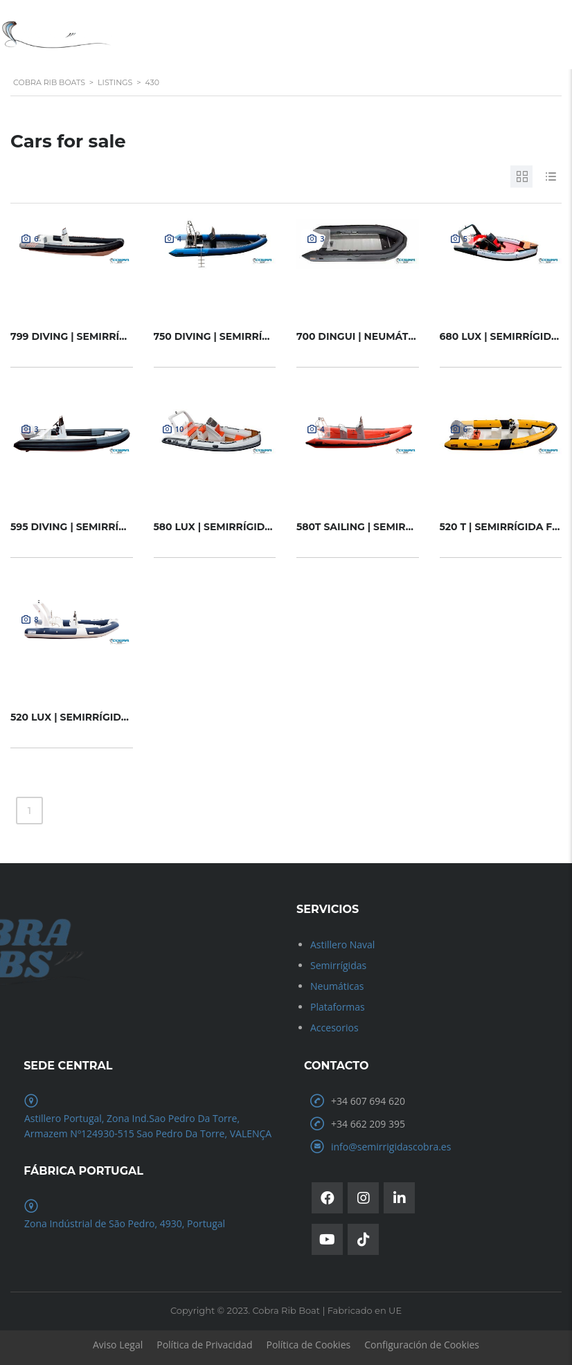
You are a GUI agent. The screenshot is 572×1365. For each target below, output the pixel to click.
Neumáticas (337, 986)
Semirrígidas (338, 965)
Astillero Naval (342, 944)
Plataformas (337, 1006)
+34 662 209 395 (368, 1123)
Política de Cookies (308, 1344)
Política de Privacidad (204, 1344)
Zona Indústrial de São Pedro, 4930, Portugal (124, 1223)
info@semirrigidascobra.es (391, 1146)
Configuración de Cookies (421, 1344)
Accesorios (334, 1027)
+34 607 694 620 (368, 1101)
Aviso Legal (118, 1344)
